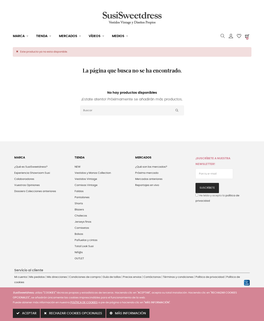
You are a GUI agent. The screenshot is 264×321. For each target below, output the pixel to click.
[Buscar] (132, 110)
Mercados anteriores (148, 179)
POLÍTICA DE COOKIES (84, 302)
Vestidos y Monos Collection (93, 173)
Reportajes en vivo (147, 185)
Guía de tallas (112, 277)
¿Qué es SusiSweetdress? (30, 167)
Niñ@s (79, 252)
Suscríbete (207, 188)
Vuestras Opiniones (27, 185)
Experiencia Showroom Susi (32, 173)
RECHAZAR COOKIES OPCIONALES (73, 313)
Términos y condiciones (178, 277)
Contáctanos (152, 277)
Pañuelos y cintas (86, 240)
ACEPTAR (26, 313)
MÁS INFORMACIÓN (128, 313)
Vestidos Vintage (86, 179)
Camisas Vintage (86, 185)
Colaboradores (24, 179)
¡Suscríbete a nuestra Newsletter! (213, 161)
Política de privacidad (210, 277)
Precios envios (132, 277)
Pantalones (82, 197)
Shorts (79, 203)
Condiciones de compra (85, 277)
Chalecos (81, 215)
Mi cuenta (20, 277)
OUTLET (79, 258)
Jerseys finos (83, 222)
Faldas (79, 191)
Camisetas (82, 228)
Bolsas (79, 234)
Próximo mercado (146, 173)
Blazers (79, 209)
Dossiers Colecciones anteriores (35, 191)
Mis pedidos (37, 277)
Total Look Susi (84, 246)
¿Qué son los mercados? (151, 167)
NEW (78, 167)
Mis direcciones (57, 277)
